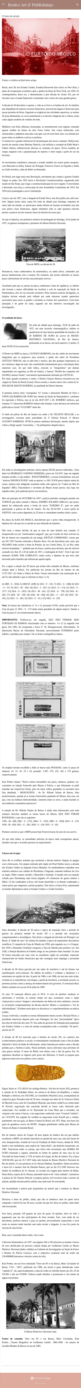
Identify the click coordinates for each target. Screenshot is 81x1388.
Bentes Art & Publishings (30, 4)
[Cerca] (77, 5)
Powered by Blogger (41, 1378)
